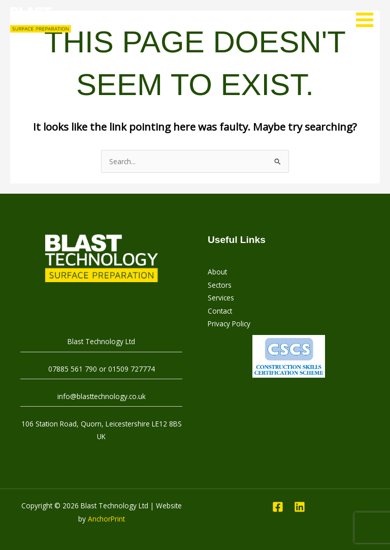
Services (221, 297)
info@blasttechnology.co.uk (101, 396)
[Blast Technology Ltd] (40, 20)
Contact (220, 311)
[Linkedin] (299, 506)
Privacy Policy (229, 323)
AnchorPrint (106, 519)
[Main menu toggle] (364, 20)
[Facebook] (277, 506)
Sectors (220, 285)
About (217, 272)
